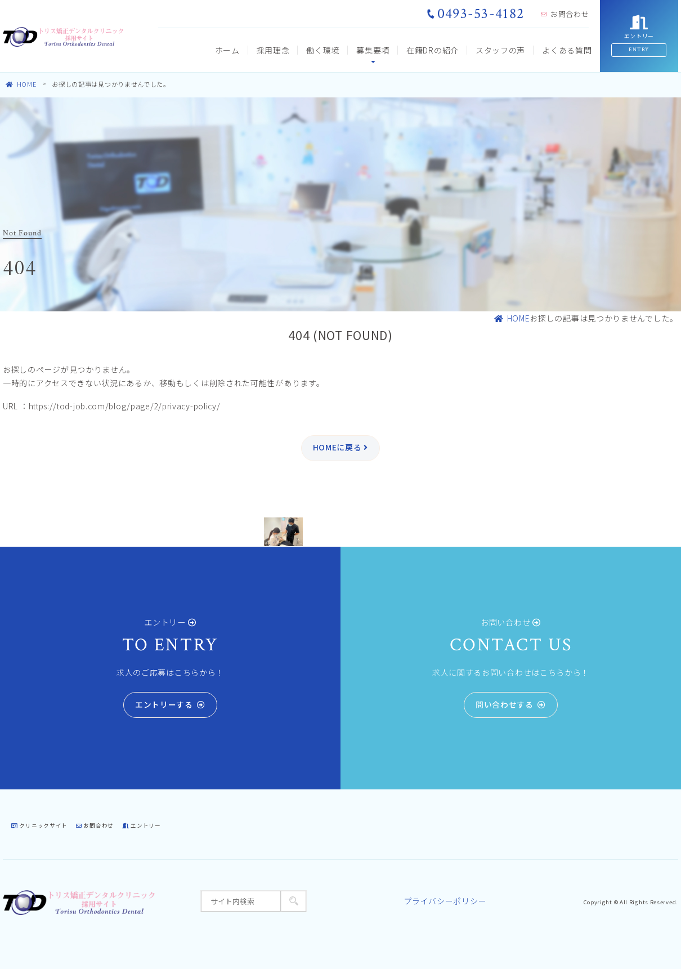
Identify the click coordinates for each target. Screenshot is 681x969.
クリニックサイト (39, 825)
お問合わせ (565, 13)
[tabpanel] (283, 532)
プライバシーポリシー (445, 901)
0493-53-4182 (476, 14)
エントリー (141, 825)
